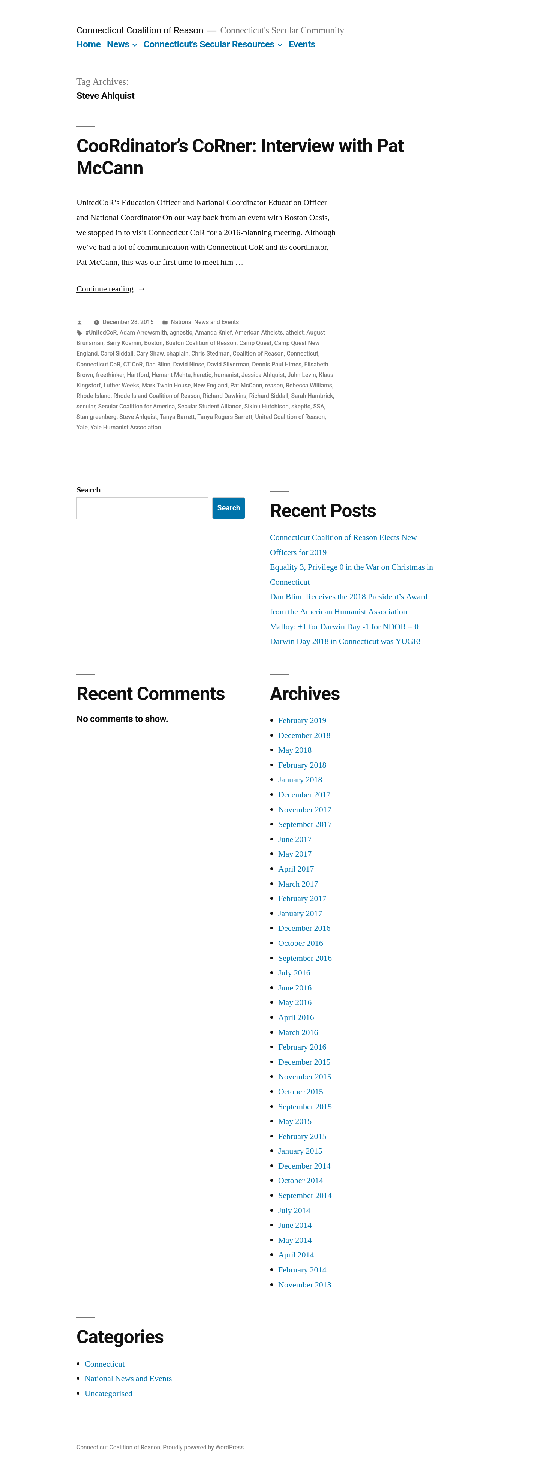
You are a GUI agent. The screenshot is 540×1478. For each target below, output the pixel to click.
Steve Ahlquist (138, 416)
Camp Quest (255, 343)
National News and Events (205, 322)
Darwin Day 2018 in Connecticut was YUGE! (345, 641)
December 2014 (304, 1166)
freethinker (110, 374)
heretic (203, 374)
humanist (226, 374)
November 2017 (305, 809)
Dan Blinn (158, 364)
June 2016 (295, 988)
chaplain (177, 353)
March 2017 (298, 884)
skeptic (300, 406)
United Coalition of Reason (290, 416)
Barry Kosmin (123, 343)
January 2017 (300, 913)
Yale (82, 427)
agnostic (181, 332)
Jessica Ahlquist (263, 374)
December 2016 (304, 928)
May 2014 (295, 1240)
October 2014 (300, 1180)
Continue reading (111, 289)
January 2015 (300, 1151)
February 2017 (302, 898)
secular (85, 406)
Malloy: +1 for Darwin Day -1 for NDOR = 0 (344, 626)
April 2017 (296, 869)
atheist (295, 332)
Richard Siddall (269, 395)
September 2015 (305, 1106)
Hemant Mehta (171, 374)
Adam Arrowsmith (143, 332)
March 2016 (298, 1032)
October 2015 (300, 1091)
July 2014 (294, 1210)
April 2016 (296, 1017)
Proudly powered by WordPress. (204, 1447)
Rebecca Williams (309, 385)
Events (302, 44)
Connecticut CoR (98, 364)
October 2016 (300, 943)
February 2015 (302, 1136)
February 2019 (302, 720)
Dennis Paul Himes (277, 364)
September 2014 (305, 1195)
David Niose (188, 364)
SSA (318, 406)
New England (211, 385)
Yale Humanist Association (125, 427)
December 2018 (304, 735)
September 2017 (305, 824)
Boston (153, 343)
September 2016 (305, 958)
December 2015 (304, 1062)
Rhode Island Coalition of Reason (156, 395)
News (118, 44)
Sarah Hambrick (312, 395)
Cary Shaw (150, 353)
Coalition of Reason (258, 353)
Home (88, 44)
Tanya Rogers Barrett (224, 416)
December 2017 (304, 794)
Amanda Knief (213, 332)
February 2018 (302, 765)
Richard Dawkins (224, 395)
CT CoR (132, 364)
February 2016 (302, 1047)
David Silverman (228, 364)
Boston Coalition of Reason (201, 343)
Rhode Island (93, 395)
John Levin (302, 374)
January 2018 (300, 779)
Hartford (138, 374)
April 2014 (296, 1255)
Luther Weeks (121, 385)
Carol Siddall (117, 353)
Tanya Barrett (177, 416)
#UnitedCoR (101, 332)
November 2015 (305, 1076)
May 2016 (295, 1002)
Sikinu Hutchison (266, 406)
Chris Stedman (210, 353)
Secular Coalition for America (136, 406)
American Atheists (259, 332)
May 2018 (295, 750)
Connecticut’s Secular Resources (209, 44)
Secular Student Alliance (210, 406)
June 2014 (295, 1225)
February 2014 (302, 1270)
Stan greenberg (96, 416)
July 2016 (294, 973)
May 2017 (295, 854)
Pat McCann (246, 385)
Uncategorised (108, 1393)
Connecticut (302, 353)
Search (88, 490)
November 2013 (305, 1285)
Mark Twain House (166, 385)
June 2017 (295, 839)
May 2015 (295, 1121)
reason (274, 385)
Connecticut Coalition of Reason (139, 30)
